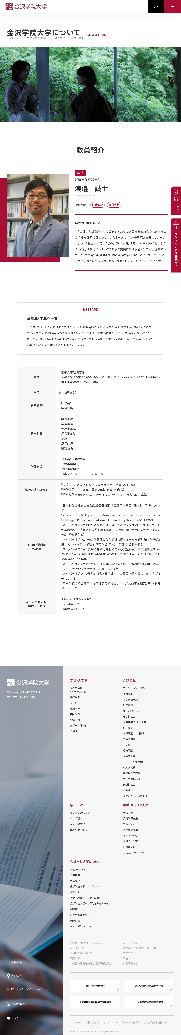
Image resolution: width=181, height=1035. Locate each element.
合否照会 (128, 790)
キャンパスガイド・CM (81, 926)
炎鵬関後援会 (130, 963)
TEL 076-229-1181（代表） (21, 697)
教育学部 (75, 708)
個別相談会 (129, 784)
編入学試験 (129, 767)
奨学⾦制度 (129, 739)
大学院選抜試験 (131, 778)
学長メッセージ (78, 869)
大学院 (74, 731)
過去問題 (128, 750)
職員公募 (75, 958)
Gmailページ (77, 948)
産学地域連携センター (82, 914)
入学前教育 (129, 756)
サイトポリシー (110, 1022)
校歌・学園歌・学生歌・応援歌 (85, 898)
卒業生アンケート (132, 953)
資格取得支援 (130, 818)
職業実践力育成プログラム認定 (139, 948)
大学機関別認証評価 (81, 953)
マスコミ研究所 (131, 835)
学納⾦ (126, 745)
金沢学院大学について (34, 38)
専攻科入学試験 (131, 773)
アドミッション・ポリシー (135, 688)
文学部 (74, 702)
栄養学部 (75, 720)
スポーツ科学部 (78, 725)
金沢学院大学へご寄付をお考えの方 (89, 903)
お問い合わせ (92, 1022)
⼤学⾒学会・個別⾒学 (134, 722)
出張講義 (128, 728)
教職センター (130, 824)
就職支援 (128, 813)
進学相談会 (129, 716)
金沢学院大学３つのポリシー (85, 886)
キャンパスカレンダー (81, 813)
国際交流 (75, 920)
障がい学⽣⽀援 (78, 829)
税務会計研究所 (131, 841)
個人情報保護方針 (131, 1022)
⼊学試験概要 (130, 699)
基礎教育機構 (130, 829)
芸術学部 (75, 714)
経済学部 (75, 697)
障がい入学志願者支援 (135, 796)
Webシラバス (130, 943)
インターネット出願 (133, 761)
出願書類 (128, 705)
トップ (10, 38)
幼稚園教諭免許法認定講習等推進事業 (91, 963)
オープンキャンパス (133, 710)
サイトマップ (76, 1022)
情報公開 (75, 892)
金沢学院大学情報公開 (155, 1022)
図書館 (74, 909)
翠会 (125, 958)
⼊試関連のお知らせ (133, 733)
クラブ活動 (76, 818)
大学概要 (75, 875)
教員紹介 (60, 38)
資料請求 (128, 693)
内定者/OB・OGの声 (133, 852)
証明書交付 (129, 846)
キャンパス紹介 (78, 824)
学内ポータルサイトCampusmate (88, 943)
